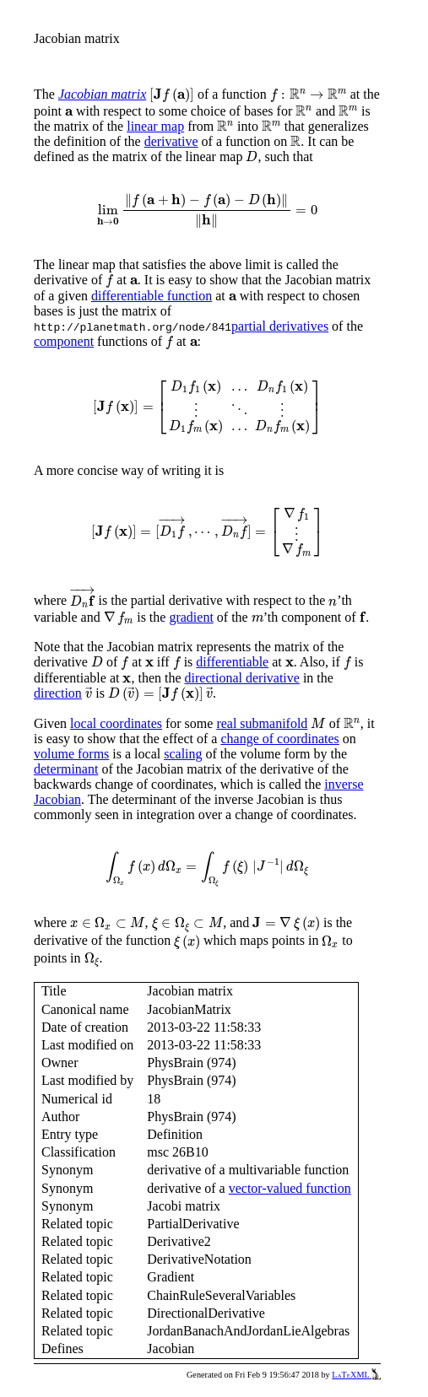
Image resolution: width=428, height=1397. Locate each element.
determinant (66, 769)
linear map (155, 126)
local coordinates (116, 723)
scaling (183, 754)
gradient (191, 617)
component (64, 341)
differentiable (232, 662)
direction (58, 693)
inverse (343, 784)
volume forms (71, 754)
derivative (171, 141)
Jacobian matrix (102, 94)
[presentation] (171, 95)
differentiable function (151, 296)
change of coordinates (279, 738)
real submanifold (261, 723)
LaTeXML (356, 1374)
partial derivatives (279, 326)
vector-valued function (290, 1188)
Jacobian (57, 799)
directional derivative (242, 678)
